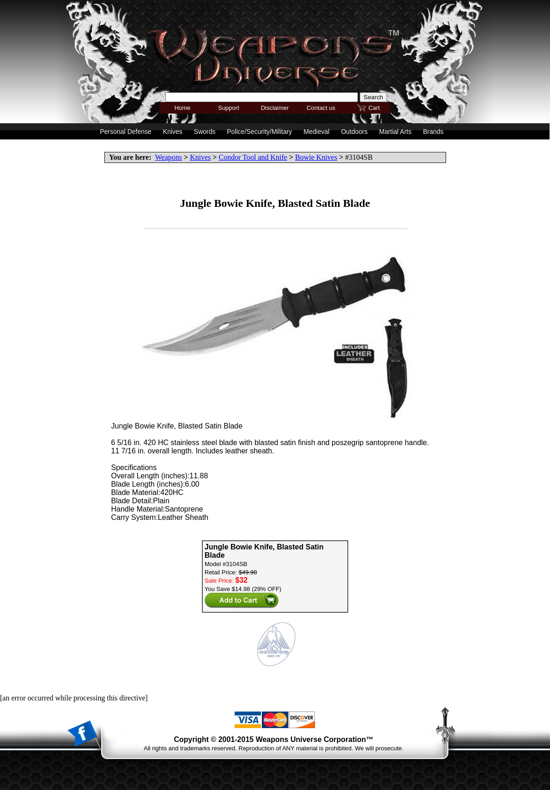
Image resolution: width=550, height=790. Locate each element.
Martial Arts (395, 131)
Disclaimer (275, 107)
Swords (205, 131)
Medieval (316, 131)
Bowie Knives (316, 157)
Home (183, 107)
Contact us (321, 107)
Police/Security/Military (259, 131)
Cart (374, 107)
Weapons (168, 157)
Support (228, 107)
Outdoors (354, 131)
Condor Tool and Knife (253, 157)
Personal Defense (125, 131)
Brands (433, 131)
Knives (200, 157)
